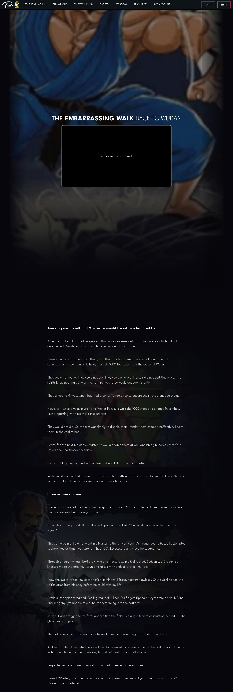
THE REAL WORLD (35, 5)
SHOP (224, 5)
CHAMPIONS (59, 5)
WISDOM (121, 5)
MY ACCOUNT (162, 5)
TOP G (208, 5)
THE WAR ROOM (83, 5)
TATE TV (105, 5)
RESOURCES (141, 5)
